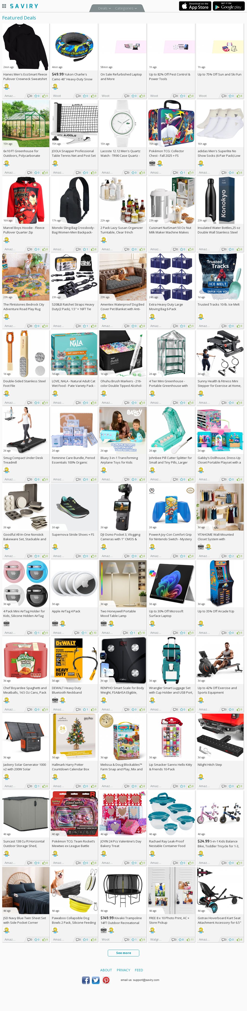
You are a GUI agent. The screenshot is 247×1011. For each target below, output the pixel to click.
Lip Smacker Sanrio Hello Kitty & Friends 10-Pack (170, 766)
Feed (139, 970)
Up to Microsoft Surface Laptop (166, 613)
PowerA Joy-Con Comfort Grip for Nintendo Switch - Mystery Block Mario (170, 539)
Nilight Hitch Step (210, 764)
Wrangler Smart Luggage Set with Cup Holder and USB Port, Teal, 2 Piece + (171, 692)
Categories (124, 8)
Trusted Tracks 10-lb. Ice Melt (219, 304)
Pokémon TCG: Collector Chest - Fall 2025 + (166, 153)
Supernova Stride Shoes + (73, 534)
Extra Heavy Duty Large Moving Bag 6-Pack (166, 306)
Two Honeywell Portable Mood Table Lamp (118, 613)
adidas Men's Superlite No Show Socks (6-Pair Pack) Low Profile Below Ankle (219, 155)
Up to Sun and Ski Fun (219, 74)
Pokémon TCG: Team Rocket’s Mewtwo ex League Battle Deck (73, 846)
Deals (103, 8)
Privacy (123, 970)
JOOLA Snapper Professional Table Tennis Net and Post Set (74, 153)
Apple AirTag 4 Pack (66, 611)
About (106, 970)
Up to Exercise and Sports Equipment (217, 690)
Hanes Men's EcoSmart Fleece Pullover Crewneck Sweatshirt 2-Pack (25, 79)
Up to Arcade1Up (216, 611)
